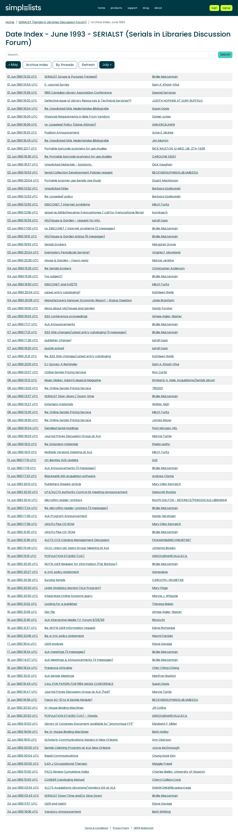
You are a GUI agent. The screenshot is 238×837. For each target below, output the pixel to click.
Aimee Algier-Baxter (167, 316)
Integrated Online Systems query (68, 596)
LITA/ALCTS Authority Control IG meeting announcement (86, 492)
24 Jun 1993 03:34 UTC (23, 788)
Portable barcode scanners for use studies (75, 148)
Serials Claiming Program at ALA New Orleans (77, 748)
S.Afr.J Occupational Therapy (65, 764)
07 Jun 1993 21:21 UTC (22, 356)
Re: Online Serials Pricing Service (67, 388)
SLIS (154, 460)
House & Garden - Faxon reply (66, 260)
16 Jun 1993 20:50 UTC (22, 596)
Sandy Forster (162, 308)
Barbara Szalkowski (166, 188)
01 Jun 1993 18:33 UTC (22, 132)
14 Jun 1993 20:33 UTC (22, 492)
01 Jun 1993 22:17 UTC (22, 148)
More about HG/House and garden (69, 308)
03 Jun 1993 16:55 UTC (22, 220)
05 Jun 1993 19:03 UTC (22, 316)
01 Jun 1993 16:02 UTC (22, 100)
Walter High (160, 404)
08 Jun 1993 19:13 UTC (22, 452)
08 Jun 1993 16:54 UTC (22, 428)
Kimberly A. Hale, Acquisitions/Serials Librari (183, 380)
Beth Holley (160, 732)
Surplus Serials (54, 580)
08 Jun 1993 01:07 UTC (22, 372)
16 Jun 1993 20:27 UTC (22, 572)
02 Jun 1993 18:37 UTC (22, 164)
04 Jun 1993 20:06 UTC (23, 300)
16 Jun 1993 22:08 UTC (22, 636)
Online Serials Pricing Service (65, 372)
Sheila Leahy (161, 444)
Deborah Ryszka (164, 492)
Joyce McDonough (165, 748)
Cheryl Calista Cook (166, 780)
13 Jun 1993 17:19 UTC (21, 468)
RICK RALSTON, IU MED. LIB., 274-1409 (178, 148)
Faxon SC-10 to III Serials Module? (68, 700)
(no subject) (53, 276)
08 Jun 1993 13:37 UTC (22, 396)
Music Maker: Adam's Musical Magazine (72, 380)
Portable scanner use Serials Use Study (72, 180)
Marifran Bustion (164, 676)
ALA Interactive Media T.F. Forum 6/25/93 (74, 620)
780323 (157, 388)
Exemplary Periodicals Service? (67, 252)
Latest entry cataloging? (62, 292)
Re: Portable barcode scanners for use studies (78, 156)
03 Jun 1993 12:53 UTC (22, 196)
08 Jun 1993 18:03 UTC (22, 436)
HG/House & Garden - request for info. (72, 220)
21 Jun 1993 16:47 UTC (22, 692)
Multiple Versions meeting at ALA (68, 452)
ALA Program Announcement (65, 516)
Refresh (88, 64)
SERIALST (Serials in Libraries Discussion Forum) (53, 22)
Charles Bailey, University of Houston (178, 772)
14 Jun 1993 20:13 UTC (22, 484)
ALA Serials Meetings (59, 676)
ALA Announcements (59, 324)
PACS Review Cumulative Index (66, 772)
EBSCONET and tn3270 (60, 284)
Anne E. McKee (162, 132)
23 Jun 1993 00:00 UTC (23, 748)
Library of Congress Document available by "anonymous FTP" (89, 724)
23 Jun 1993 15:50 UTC (22, 772)
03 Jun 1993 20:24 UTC (23, 252)
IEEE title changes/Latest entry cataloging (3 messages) (85, 332)
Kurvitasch (160, 212)
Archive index (37, 64)
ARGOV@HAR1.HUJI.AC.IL (169, 556)
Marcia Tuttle (162, 436)
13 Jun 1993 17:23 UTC (22, 476)
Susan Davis (160, 108)
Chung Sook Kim (164, 756)
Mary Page (160, 588)
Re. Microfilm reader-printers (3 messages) (76, 508)
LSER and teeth (55, 804)
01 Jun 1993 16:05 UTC (22, 116)
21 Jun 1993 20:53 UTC (22, 716)
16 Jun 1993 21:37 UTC (22, 628)
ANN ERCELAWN (163, 124)
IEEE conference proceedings (65, 316)
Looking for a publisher (60, 604)
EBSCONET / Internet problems (67, 204)
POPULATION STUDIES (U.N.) (64, 556)
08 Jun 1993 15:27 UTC (22, 404)
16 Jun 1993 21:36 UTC (22, 620)
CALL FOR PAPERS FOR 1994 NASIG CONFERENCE (78, 684)
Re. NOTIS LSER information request (69, 628)
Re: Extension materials (61, 444)
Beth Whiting (161, 812)
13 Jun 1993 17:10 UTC (21, 460)
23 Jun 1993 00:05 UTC (23, 764)
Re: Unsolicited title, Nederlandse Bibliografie (76, 108)
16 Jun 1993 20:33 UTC (22, 588)
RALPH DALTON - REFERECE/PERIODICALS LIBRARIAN (189, 500)
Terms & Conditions (96, 828)
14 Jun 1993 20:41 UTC (22, 500)
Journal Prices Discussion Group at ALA (72, 436)
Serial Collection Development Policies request (78, 172)
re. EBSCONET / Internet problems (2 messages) (79, 228)
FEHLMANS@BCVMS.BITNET (171, 540)
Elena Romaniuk (163, 628)
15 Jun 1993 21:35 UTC (22, 532)
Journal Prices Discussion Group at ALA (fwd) (77, 692)
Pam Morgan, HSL (164, 428)
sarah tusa (160, 220)
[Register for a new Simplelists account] (226, 8)
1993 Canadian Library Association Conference (78, 92)
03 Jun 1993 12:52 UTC (22, 188)
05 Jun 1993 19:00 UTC (22, 308)
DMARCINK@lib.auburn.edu (171, 788)
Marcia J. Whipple (165, 596)
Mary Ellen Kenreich (166, 484)
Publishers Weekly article (62, 484)
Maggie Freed (162, 764)
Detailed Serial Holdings (61, 428)
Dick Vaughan (162, 164)
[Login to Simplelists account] (214, 8)
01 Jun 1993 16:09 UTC (22, 124)
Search (225, 54)
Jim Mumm (160, 140)
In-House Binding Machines (63, 708)
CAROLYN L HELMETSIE (168, 580)
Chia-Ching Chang (165, 668)
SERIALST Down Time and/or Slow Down (73, 796)
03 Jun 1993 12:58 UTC (22, 212)
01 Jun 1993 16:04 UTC (22, 108)
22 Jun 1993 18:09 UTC (22, 732)
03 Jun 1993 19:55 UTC (22, 244)
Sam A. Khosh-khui (165, 84)
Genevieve (160, 572)
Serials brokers (55, 244)
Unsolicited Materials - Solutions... (68, 164)
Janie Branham (163, 300)
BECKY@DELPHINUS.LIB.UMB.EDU (175, 172)
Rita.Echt (158, 620)
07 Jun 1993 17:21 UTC (22, 332)
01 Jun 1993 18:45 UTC (22, 140)
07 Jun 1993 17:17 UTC (22, 324)
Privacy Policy (121, 828)
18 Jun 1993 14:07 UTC (22, 660)
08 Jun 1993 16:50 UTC (22, 420)
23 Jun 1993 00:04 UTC (23, 756)
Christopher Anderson (168, 268)
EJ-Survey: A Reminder (61, 364)
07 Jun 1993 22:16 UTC (22, 364)
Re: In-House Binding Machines (66, 732)
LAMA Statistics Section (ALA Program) (72, 588)
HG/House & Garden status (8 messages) (74, 236)
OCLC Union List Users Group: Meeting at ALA (76, 548)
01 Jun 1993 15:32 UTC (22, 77)
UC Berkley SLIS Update (61, 460)
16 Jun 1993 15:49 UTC (22, 548)
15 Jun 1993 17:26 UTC (22, 516)
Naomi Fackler (162, 636)
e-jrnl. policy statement (61, 572)
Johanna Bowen (164, 548)
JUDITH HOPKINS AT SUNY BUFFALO (177, 100)
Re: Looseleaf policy (58, 196)
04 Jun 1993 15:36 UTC (22, 276)
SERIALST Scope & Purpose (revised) (70, 77)
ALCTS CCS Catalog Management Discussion (76, 540)
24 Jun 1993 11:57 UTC (22, 804)
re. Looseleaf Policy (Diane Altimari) (70, 124)
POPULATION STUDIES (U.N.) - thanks (71, 716)
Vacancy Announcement (62, 812)
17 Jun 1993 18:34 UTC (22, 652)
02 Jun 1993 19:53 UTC (22, 172)
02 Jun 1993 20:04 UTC (23, 180)
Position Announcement (61, 132)
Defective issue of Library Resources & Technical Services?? (87, 100)
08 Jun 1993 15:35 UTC (22, 412)
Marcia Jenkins (163, 260)
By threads (65, 64)
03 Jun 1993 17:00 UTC (22, 228)
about (158, 8)
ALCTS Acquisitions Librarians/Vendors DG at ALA (79, 788)
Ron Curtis (159, 372)
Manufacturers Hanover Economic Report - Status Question (88, 300)
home (101, 8)
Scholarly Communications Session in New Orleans (81, 740)
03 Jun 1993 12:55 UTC (22, 204)
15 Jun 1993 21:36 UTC (22, 540)
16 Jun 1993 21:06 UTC (22, 612)
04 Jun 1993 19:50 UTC (22, 284)
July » (106, 64)
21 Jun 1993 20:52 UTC (22, 708)
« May (13, 64)
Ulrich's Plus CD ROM (59, 524)
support (132, 8)
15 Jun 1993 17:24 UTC (22, 508)
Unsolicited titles (56, 188)
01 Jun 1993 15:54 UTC (22, 84)
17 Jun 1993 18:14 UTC (22, 644)
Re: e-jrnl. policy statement (64, 636)
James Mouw (161, 420)
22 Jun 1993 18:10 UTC (22, 740)
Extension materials (58, 404)
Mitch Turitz (160, 204)
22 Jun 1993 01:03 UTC (22, 724)
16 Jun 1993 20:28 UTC (22, 580)
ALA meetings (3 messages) (64, 652)
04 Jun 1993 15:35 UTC (22, 268)
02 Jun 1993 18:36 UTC (22, 156)
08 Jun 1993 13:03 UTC (22, 388)
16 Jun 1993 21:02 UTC (22, 604)
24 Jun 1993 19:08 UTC (22, 812)
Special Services (164, 92)
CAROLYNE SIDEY (164, 156)
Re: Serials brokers (57, 268)
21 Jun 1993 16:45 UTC (22, 684)
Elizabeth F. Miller (164, 724)
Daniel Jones (161, 116)
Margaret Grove (164, 244)
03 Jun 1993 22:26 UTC (22, 260)
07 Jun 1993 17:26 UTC (22, 340)
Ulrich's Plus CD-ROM (59, 532)
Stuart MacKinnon (165, 180)
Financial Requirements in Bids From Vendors (77, 116)
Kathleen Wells (163, 292)
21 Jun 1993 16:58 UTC (22, 700)
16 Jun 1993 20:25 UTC (22, 564)
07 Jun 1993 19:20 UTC (22, 348)
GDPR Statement (143, 828)
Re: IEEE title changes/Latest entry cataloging (77, 356)
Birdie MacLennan (165, 77)
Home (10, 22)
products (116, 8)
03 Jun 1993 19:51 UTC (22, 236)
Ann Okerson (161, 740)
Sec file (49, 612)
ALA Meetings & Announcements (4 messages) (78, 660)
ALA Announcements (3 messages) (70, 468)
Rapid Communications (61, 756)
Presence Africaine (58, 668)
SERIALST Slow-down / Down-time (69, 396)
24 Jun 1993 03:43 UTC (23, 796)
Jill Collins (159, 708)
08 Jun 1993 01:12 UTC (22, 380)
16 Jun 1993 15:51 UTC (21, 556)
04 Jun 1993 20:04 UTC (23, 292)
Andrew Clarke (163, 476)
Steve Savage (162, 644)
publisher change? (58, 340)
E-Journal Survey (56, 84)
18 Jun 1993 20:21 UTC (22, 676)
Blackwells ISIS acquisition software (69, 476)
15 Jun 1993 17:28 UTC (22, 524)
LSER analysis (53, 644)
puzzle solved (54, 348)
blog (146, 8)
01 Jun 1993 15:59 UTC (22, 92)
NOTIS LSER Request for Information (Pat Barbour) (80, 564)
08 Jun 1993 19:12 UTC (22, 444)
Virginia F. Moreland (166, 252)
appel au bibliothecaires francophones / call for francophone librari (94, 212)
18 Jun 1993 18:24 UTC (22, 668)
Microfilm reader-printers (63, 500)
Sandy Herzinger (164, 516)
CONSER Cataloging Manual (64, 780)
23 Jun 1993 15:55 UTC (22, 780)
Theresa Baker (162, 604)
